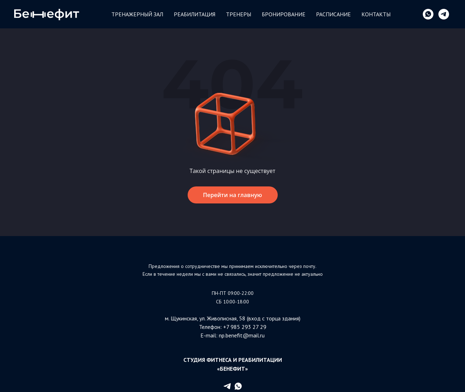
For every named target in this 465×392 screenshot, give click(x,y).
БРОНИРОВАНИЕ (283, 14)
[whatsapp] (428, 14)
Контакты (376, 14)
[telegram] (443, 14)
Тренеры (238, 14)
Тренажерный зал (137, 14)
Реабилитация (194, 14)
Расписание (333, 14)
